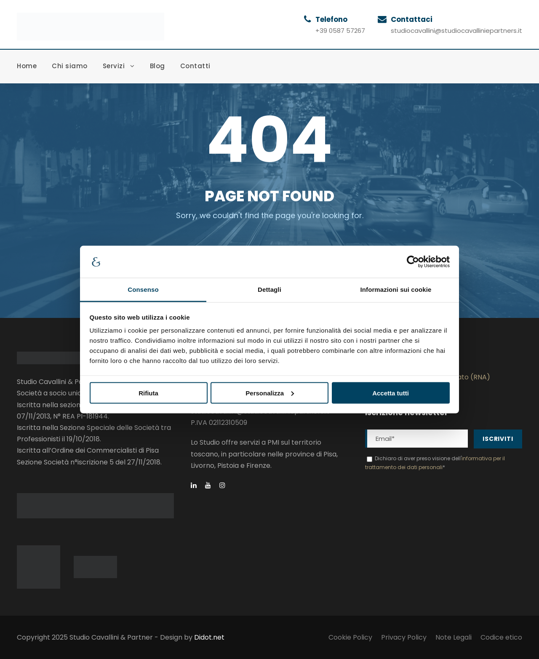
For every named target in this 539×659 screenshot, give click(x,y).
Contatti (195, 65)
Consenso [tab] (143, 289)
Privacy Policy (404, 637)
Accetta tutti (390, 392)
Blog (157, 65)
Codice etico (501, 637)
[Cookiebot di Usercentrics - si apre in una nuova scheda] (413, 262)
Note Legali (453, 637)
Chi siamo (70, 65)
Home (27, 65)
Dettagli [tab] (269, 289)
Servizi (114, 65)
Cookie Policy (350, 637)
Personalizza (269, 392)
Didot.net (209, 637)
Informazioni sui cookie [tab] (396, 289)
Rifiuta (148, 392)
